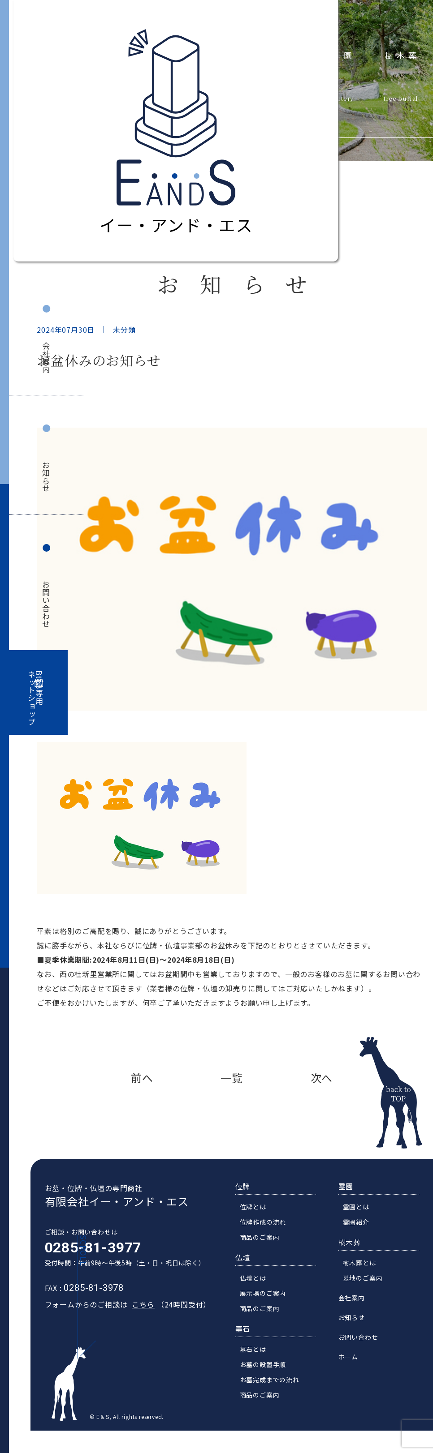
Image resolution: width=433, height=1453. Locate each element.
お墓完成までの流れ (277, 1397)
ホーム (356, 1375)
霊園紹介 (364, 1240)
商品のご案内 (267, 1255)
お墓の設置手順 (270, 1382)
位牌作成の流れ (270, 1240)
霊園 (344, 54)
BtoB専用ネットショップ (35, 698)
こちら (135, 1322)
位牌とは (260, 1225)
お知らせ (46, 477)
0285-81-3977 (85, 1265)
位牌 (250, 1204)
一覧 (232, 1077)
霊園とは (364, 1225)
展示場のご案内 (270, 1311)
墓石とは (260, 1367)
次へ (322, 1077)
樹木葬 (402, 54)
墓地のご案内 (370, 1296)
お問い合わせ (46, 604)
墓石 (250, 1347)
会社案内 (46, 357)
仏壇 (250, 1275)
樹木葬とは (367, 1281)
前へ (142, 1077)
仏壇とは (260, 1296)
